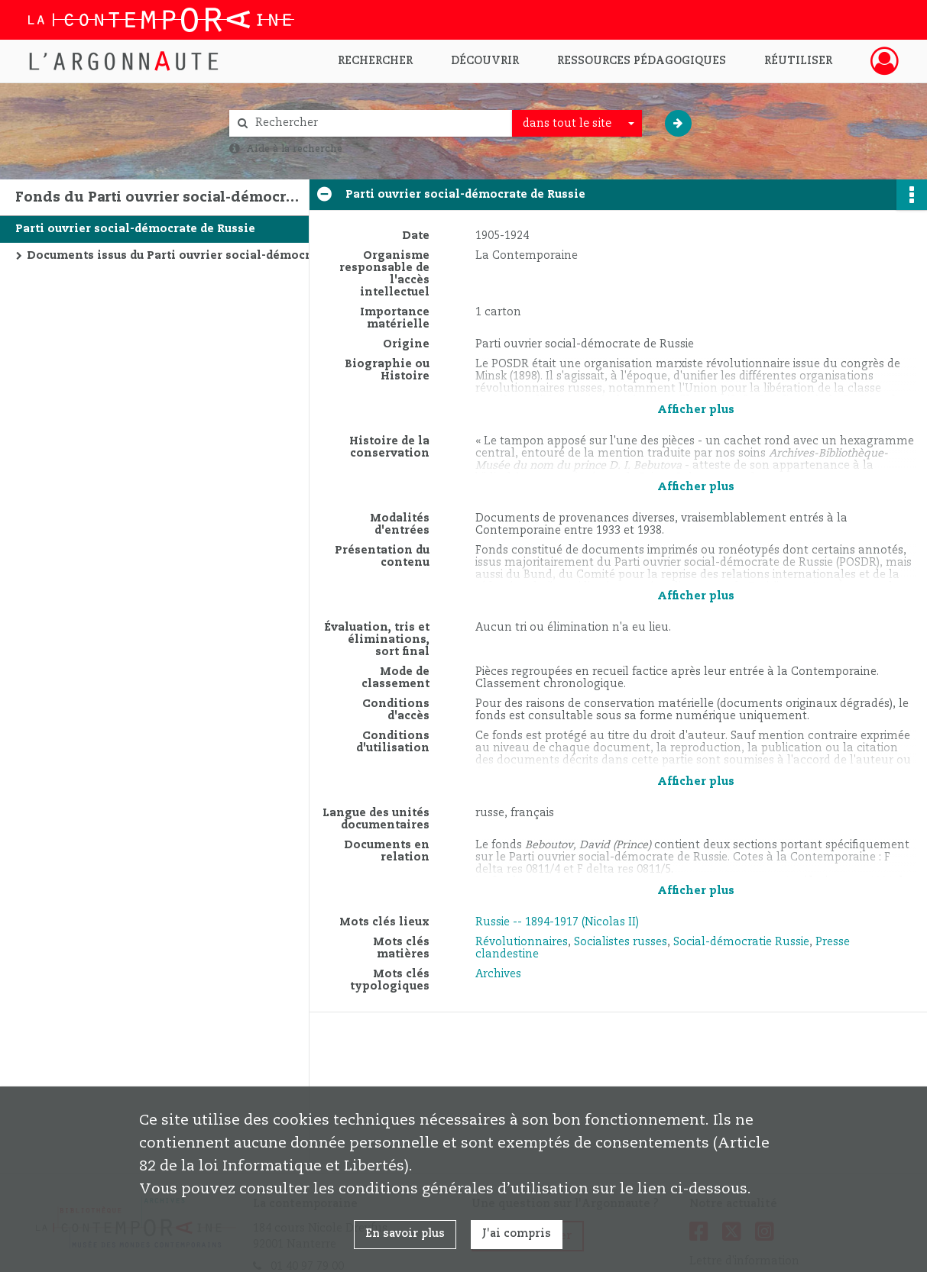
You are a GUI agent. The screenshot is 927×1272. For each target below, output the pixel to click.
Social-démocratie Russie (741, 942)
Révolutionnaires (521, 942)
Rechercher (375, 61)
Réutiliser (798, 61)
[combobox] (577, 123)
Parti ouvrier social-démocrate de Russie (135, 229)
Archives (498, 974)
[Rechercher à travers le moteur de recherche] (378, 123)
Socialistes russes (620, 942)
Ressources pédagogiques (641, 61)
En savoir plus (405, 1233)
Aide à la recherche (294, 148)
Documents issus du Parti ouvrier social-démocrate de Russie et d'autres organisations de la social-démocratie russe (179, 255)
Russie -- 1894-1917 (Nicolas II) (557, 922)
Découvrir (485, 61)
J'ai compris (516, 1233)
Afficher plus (695, 410)
